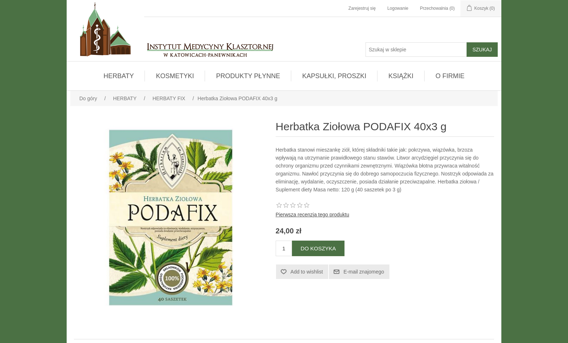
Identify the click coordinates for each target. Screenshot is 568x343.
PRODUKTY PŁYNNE (248, 76)
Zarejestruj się (362, 8)
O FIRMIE (449, 76)
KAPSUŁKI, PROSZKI (334, 76)
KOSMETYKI (175, 76)
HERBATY (119, 76)
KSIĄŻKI (400, 76)
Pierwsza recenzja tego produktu (312, 214)
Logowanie (397, 8)
